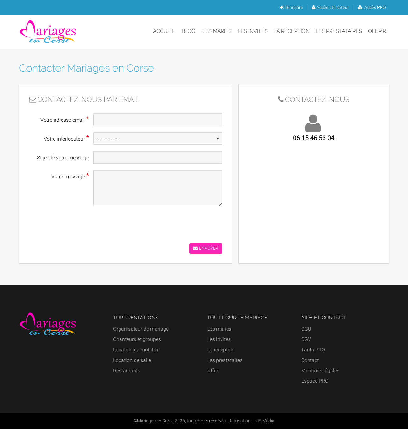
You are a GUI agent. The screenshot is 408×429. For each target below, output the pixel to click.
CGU (306, 329)
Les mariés (217, 31)
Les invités (253, 31)
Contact (310, 360)
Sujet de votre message (63, 158)
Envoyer (205, 248)
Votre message (70, 176)
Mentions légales (320, 370)
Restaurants (126, 370)
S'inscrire (291, 7)
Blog (188, 31)
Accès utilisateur (330, 7)
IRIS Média (263, 421)
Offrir (377, 31)
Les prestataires (339, 31)
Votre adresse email (64, 119)
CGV (306, 339)
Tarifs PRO (313, 350)
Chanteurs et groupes (137, 339)
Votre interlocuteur (66, 138)
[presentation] (141, 223)
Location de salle (132, 360)
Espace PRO (315, 381)
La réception (291, 31)
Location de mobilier (136, 350)
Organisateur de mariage (141, 329)
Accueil (164, 31)
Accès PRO (372, 7)
